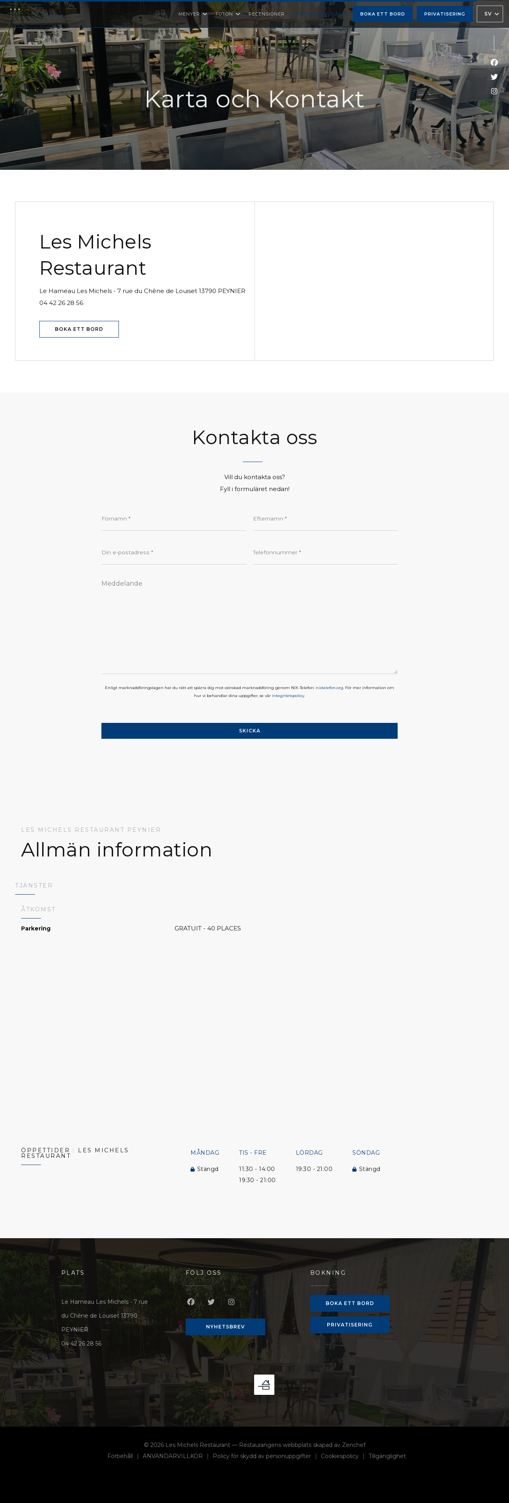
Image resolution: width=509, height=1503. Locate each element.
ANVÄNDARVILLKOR (178, 1457)
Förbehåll (125, 1457)
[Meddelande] (249, 624)
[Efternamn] (325, 519)
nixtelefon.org (329, 687)
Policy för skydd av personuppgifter (267, 1457)
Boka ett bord (382, 14)
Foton (228, 14)
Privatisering (444, 14)
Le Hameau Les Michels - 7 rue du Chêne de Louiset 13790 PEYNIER (146, 290)
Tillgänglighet (387, 1457)
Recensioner (267, 14)
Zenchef (353, 1445)
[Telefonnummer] (325, 553)
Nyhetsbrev (225, 1327)
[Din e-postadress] (174, 553)
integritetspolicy (288, 695)
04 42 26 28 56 (61, 303)
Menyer (193, 14)
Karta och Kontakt (321, 14)
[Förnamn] (174, 519)
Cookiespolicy (345, 1457)
